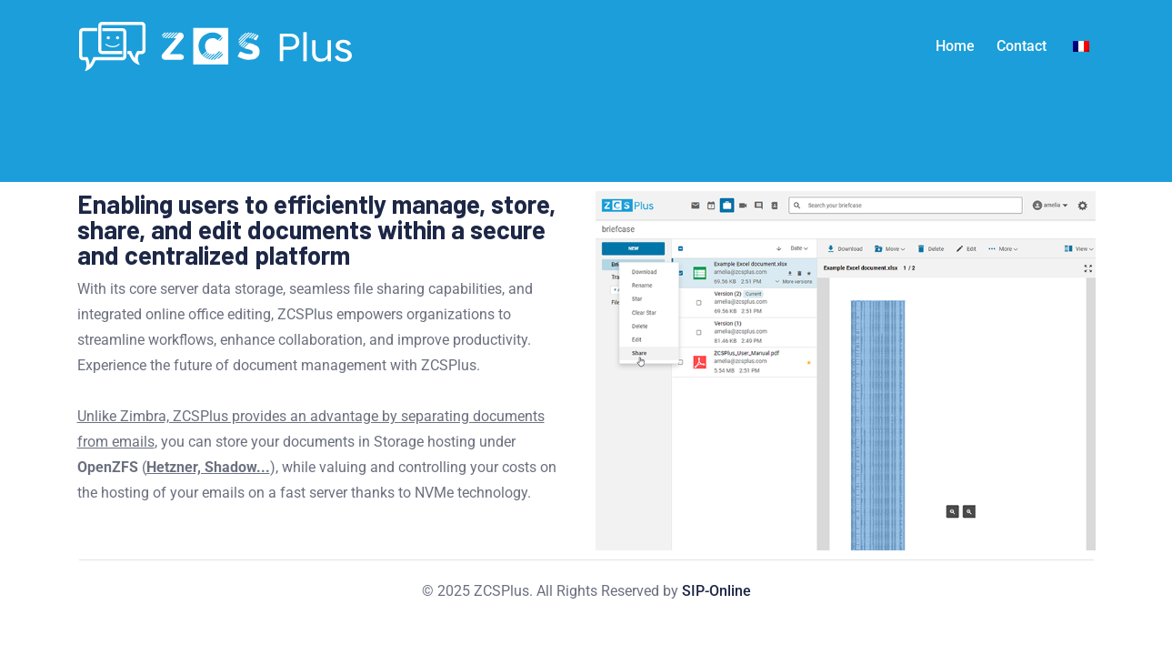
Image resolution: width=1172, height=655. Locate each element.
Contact (1022, 46)
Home (955, 46)
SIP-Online (716, 591)
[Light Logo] (215, 46)
